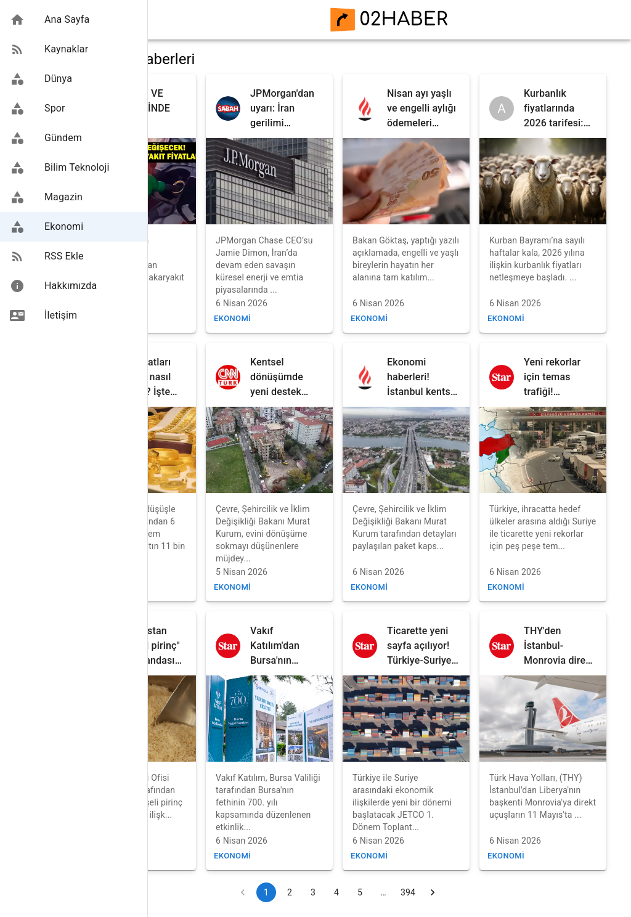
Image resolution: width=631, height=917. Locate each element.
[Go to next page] (477, 892)
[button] (73, 20)
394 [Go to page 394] (452, 892)
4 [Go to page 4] (380, 892)
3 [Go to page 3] (357, 892)
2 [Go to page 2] (334, 892)
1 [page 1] (310, 892)
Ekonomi (184, 318)
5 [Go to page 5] (404, 892)
